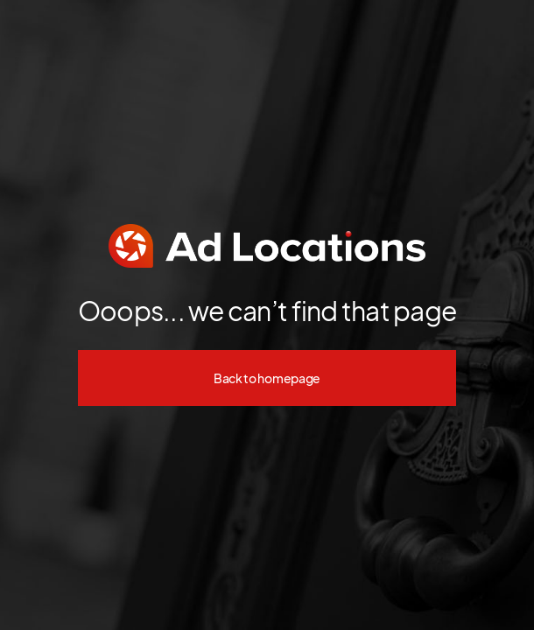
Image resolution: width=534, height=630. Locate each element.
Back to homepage (267, 378)
